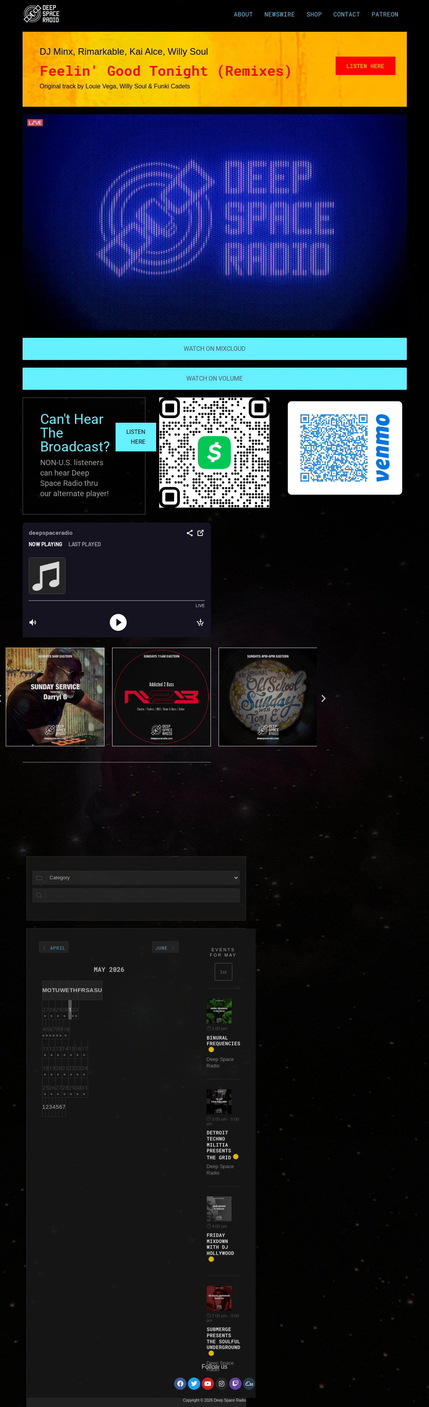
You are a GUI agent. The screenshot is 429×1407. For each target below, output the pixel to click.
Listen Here (363, 66)
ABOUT (245, 14)
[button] (284, 698)
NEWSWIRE (281, 14)
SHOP (316, 14)
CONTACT (348, 14)
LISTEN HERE (137, 437)
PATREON (386, 14)
